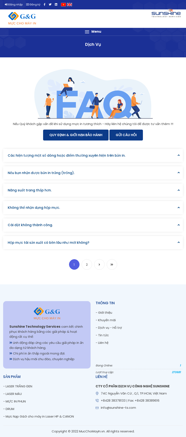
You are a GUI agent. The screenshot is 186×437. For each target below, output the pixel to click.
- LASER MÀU (12, 394)
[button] (93, 32)
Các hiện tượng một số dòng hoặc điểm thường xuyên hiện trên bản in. (67, 155)
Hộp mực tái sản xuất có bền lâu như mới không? (48, 242)
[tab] (93, 155)
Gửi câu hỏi (126, 135)
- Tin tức (102, 335)
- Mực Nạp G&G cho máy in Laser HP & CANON (38, 416)
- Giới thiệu (104, 312)
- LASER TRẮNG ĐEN (17, 386)
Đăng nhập (14, 4)
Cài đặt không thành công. (30, 225)
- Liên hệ (102, 342)
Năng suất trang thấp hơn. (30, 190)
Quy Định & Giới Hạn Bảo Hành (75, 135)
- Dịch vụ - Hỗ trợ (109, 327)
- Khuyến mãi (106, 320)
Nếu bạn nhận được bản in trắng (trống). (41, 172)
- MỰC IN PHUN (14, 401)
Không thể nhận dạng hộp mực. (34, 207)
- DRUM (8, 409)
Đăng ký (33, 4)
